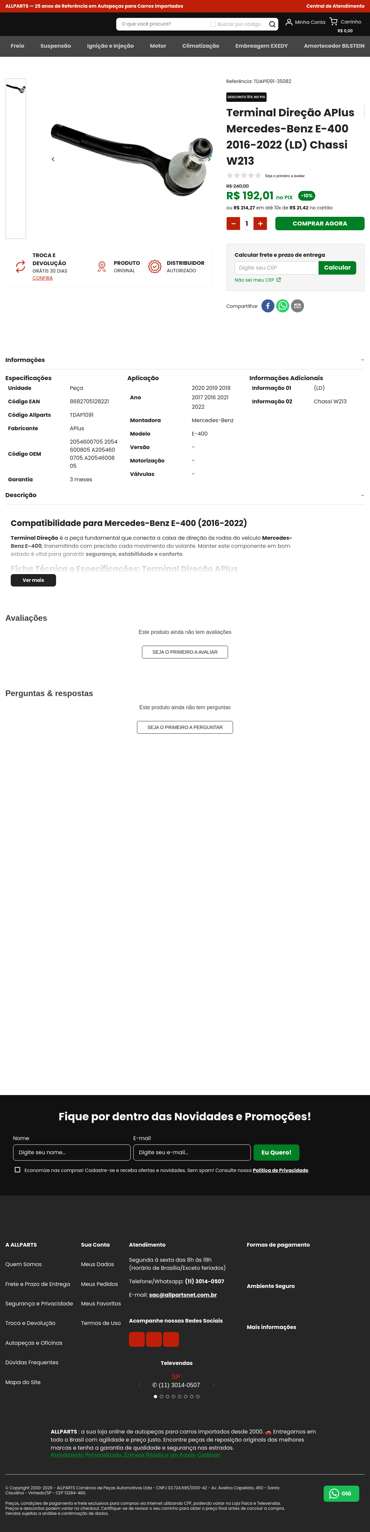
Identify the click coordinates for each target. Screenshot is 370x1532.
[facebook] (268, 306)
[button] (336, 6)
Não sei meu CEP (254, 280)
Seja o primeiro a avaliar (185, 652)
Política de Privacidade (280, 1170)
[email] (297, 306)
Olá (346, 1493)
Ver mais (33, 580)
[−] (233, 223)
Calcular (337, 267)
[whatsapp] (282, 306)
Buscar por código (239, 24)
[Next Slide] (213, 1385)
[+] (260, 223)
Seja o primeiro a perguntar (185, 727)
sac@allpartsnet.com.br (183, 1295)
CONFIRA (43, 278)
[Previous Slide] (140, 1385)
